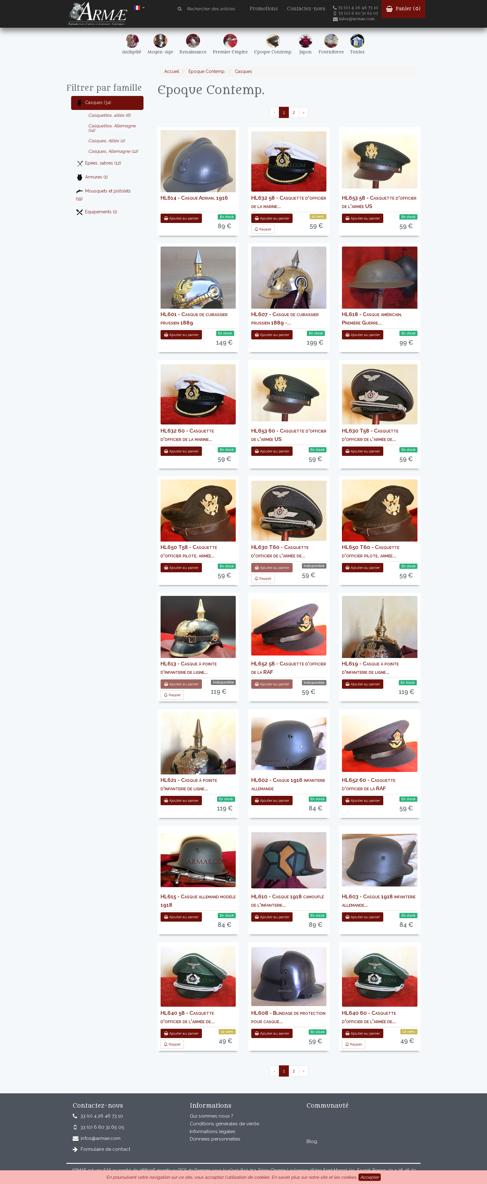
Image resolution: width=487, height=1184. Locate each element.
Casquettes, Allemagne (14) (112, 128)
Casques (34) (93, 103)
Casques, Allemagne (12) (113, 151)
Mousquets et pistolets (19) (103, 194)
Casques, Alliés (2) (106, 140)
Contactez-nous (306, 8)
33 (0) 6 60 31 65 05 (356, 13)
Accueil (171, 71)
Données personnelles (215, 1139)
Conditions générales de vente (224, 1124)
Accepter (369, 1177)
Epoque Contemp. (206, 71)
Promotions (264, 8)
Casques (243, 71)
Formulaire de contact (105, 1149)
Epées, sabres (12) (98, 163)
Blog (312, 1141)
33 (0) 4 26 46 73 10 (355, 8)
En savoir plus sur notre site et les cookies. (314, 1177)
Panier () (403, 8)
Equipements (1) (96, 212)
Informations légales (212, 1131)
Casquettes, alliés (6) (109, 115)
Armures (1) (92, 177)
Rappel (263, 229)
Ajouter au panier (181, 218)
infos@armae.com (354, 19)
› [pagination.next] (303, 112)
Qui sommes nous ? (211, 1116)
